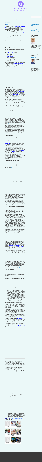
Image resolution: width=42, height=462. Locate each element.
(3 (8, 123)
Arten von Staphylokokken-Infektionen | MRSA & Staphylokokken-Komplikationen (35, 25)
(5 (9, 158)
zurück (5, 449)
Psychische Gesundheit (8, 22)
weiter (25, 449)
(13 (19, 267)
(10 (7, 227)
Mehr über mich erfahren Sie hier (35, 58)
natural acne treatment (20, 318)
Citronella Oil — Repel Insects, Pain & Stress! (16, 418)
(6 (11, 167)
